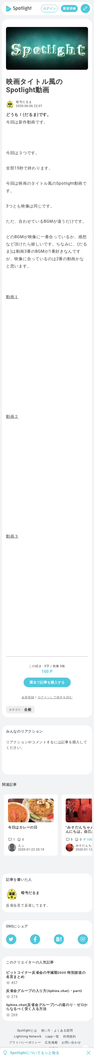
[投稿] (85, 8)
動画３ (12, 536)
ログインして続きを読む (55, 697)
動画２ (12, 416)
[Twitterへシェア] (11, 939)
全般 (20, 710)
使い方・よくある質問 (57, 1030)
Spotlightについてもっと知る (34, 1053)
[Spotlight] (19, 8)
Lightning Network (27, 1036)
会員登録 (28, 697)
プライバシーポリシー (25, 1042)
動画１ (12, 296)
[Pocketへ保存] (83, 939)
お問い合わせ (71, 1042)
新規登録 (69, 8)
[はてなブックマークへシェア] (59, 939)
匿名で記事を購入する (47, 682)
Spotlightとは (27, 1030)
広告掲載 (51, 1042)
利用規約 (69, 1036)
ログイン (49, 8)
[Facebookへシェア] (35, 939)
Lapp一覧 (52, 1036)
